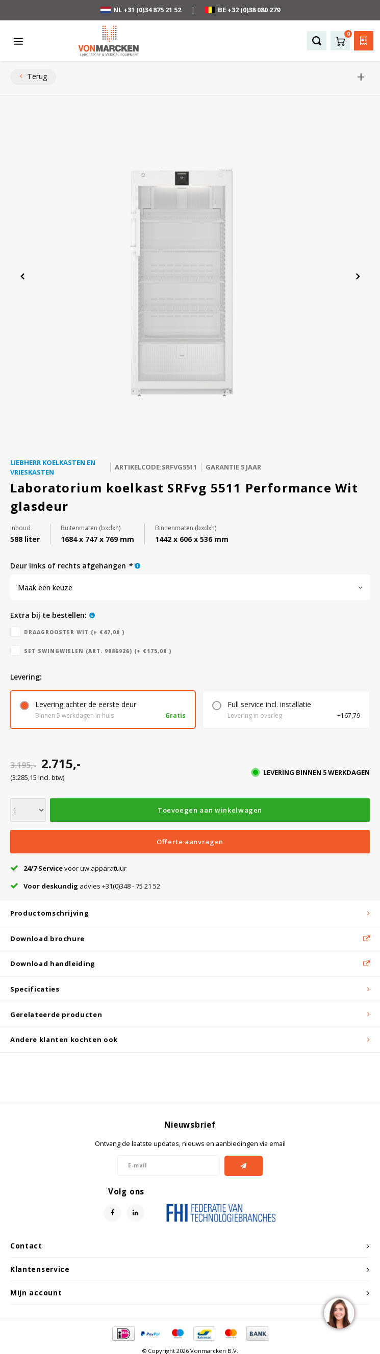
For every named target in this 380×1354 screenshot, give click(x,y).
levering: (26, 677)
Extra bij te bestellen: (48, 615)
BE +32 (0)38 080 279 (242, 9)
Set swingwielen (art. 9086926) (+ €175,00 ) (97, 651)
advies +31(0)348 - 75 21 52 (85, 886)
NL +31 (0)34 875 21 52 (140, 9)
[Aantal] (28, 810)
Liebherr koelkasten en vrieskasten (52, 467)
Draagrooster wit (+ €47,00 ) (74, 632)
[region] (339, 1313)
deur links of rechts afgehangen (71, 565)
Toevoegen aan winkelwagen (210, 810)
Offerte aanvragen (190, 841)
